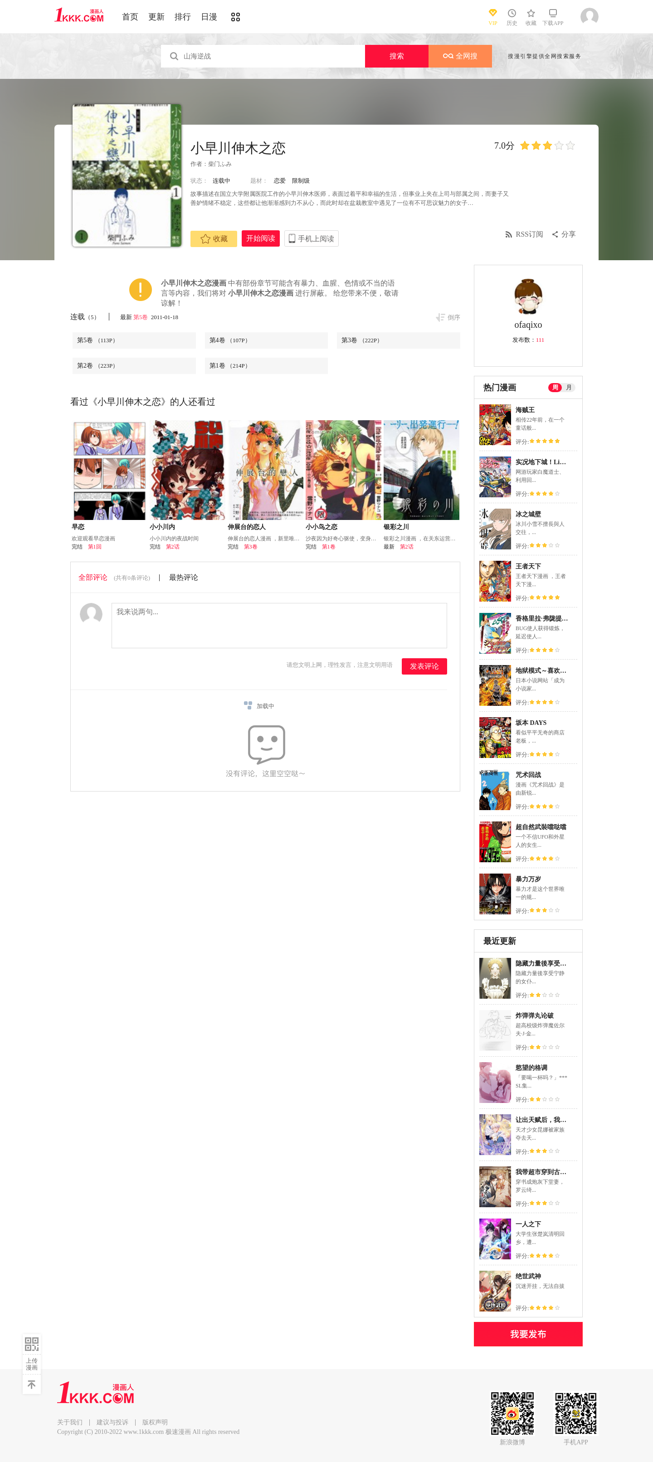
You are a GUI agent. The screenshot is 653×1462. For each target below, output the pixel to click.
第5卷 (141, 317)
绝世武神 (528, 1276)
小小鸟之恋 (321, 527)
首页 (130, 16)
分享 (568, 234)
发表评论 (424, 666)
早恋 (78, 527)
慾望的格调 (531, 1067)
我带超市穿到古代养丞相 (550, 1172)
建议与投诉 (112, 1422)
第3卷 (362, 340)
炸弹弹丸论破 (535, 1015)
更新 (156, 16)
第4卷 (230, 340)
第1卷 (230, 365)
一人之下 (528, 1224)
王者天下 (528, 566)
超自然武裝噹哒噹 (541, 827)
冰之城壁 (528, 514)
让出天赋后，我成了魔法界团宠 (560, 1120)
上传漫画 (32, 1364)
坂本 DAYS (531, 722)
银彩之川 (396, 527)
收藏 (214, 239)
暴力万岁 (528, 879)
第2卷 (97, 365)
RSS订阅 (529, 234)
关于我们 (70, 1422)
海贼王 (525, 410)
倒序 (454, 317)
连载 (85, 317)
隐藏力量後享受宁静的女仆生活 (560, 963)
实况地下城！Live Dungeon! (555, 462)
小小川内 (162, 527)
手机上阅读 (316, 239)
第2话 (173, 547)
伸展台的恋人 (247, 527)
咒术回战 (528, 775)
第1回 (95, 547)
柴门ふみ (220, 163)
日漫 (209, 16)
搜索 (397, 56)
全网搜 (460, 56)
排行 (183, 16)
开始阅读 (260, 238)
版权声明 (155, 1422)
